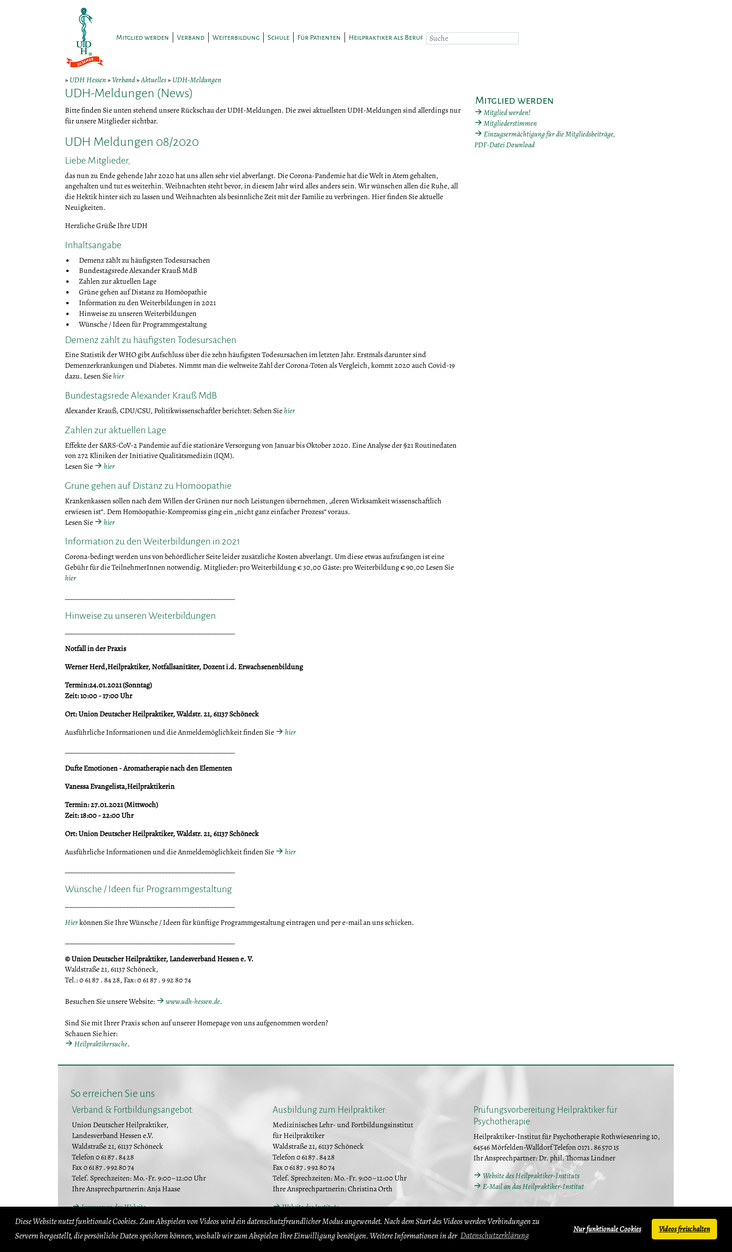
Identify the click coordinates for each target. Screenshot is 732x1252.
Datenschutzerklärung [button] (494, 1235)
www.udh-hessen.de (193, 1001)
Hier (71, 922)
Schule (278, 37)
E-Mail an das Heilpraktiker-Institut (533, 1186)
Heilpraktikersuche (100, 1044)
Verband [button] (190, 37)
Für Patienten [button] (319, 37)
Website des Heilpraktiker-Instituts (531, 1176)
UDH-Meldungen (196, 80)
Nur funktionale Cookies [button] (607, 1229)
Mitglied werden (142, 37)
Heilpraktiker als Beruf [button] (386, 37)
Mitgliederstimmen (510, 123)
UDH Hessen (88, 80)
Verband (123, 80)
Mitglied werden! (507, 112)
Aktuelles (153, 80)
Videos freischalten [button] (684, 1229)
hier (118, 376)
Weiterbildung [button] (236, 37)
